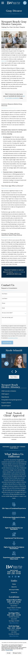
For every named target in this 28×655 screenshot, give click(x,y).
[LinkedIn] (9, 576)
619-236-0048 (14, 573)
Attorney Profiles (14, 589)
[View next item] (16, 371)
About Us (14, 587)
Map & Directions (13, 610)
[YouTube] (18, 576)
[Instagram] (15, 576)
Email (3, 308)
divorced (3, 61)
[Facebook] (12, 576)
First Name (4, 293)
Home (14, 584)
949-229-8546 (14, 572)
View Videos (14, 377)
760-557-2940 (14, 628)
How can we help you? (7, 317)
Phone (3, 303)
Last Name (4, 298)
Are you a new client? (7, 312)
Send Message (7, 342)
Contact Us (14, 592)
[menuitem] (8, 390)
